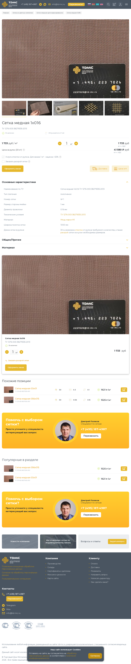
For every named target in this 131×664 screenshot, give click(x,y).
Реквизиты (96, 571)
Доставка (95, 567)
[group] (65, 58)
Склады (50, 567)
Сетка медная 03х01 (26, 388)
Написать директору (100, 578)
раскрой (64, 232)
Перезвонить (91, 436)
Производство (54, 564)
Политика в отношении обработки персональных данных (18, 567)
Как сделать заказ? (99, 582)
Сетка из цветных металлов (23, 13)
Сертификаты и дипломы (58, 571)
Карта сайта (52, 578)
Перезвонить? (76, 4)
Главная (6, 13)
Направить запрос (99, 575)
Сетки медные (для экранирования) (50, 13)
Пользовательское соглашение (16, 579)
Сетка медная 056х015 (27, 399)
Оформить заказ (12, 169)
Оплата (94, 564)
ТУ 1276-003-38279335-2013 (73, 214)
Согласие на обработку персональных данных (19, 573)
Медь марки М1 (68, 220)
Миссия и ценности (56, 575)
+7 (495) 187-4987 (29, 4)
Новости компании (20, 541)
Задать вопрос (117, 541)
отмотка (79, 230)
